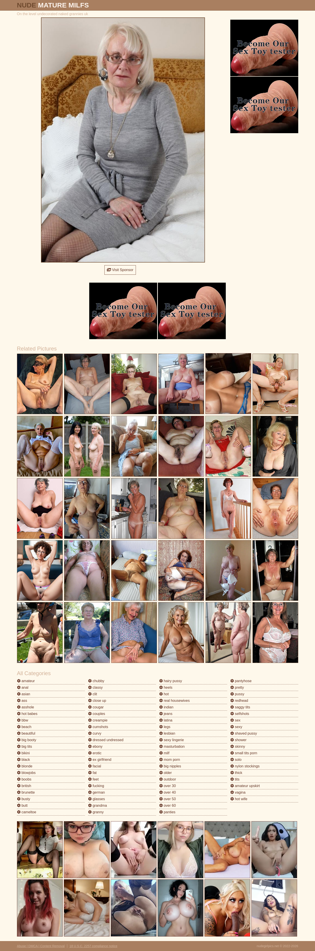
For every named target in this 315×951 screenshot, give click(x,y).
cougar (96, 707)
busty (23, 799)
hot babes (27, 714)
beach (24, 727)
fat (92, 773)
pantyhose (241, 681)
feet (93, 779)
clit (92, 694)
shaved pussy (243, 733)
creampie (98, 720)
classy (95, 687)
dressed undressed (106, 740)
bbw (22, 720)
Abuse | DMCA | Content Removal (41, 946)
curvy (94, 733)
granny (96, 812)
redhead (239, 701)
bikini (23, 753)
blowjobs (26, 773)
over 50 (167, 799)
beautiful (26, 733)
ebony (95, 746)
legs (165, 727)
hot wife (239, 799)
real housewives (174, 701)
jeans (166, 714)
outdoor (167, 779)
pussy (237, 694)
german (96, 792)
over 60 (167, 805)
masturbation (172, 746)
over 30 (167, 786)
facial (94, 766)
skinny (237, 746)
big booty (26, 740)
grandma (97, 805)
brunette (26, 792)
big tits (24, 746)
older (165, 773)
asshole (25, 707)
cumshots (98, 727)
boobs (24, 779)
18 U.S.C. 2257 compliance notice (94, 946)
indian (166, 707)
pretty (237, 687)
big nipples (170, 766)
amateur (26, 681)
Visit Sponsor (120, 270)
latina (166, 720)
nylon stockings (245, 766)
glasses (96, 799)
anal (23, 687)
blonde (25, 766)
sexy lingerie (171, 740)
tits (235, 779)
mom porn (169, 760)
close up (97, 701)
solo (236, 760)
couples (96, 714)
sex (235, 720)
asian (23, 694)
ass (22, 701)
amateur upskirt (245, 786)
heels (166, 687)
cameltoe (26, 812)
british (24, 786)
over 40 (167, 792)
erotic (95, 753)
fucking (96, 786)
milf (164, 753)
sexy (236, 727)
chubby (96, 681)
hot (164, 694)
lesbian (167, 733)
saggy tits (240, 707)
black (23, 760)
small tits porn (243, 753)
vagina (238, 792)
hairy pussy (170, 681)
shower (238, 740)
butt (22, 805)
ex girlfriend (99, 760)
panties (167, 812)
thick (236, 773)
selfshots (239, 714)
